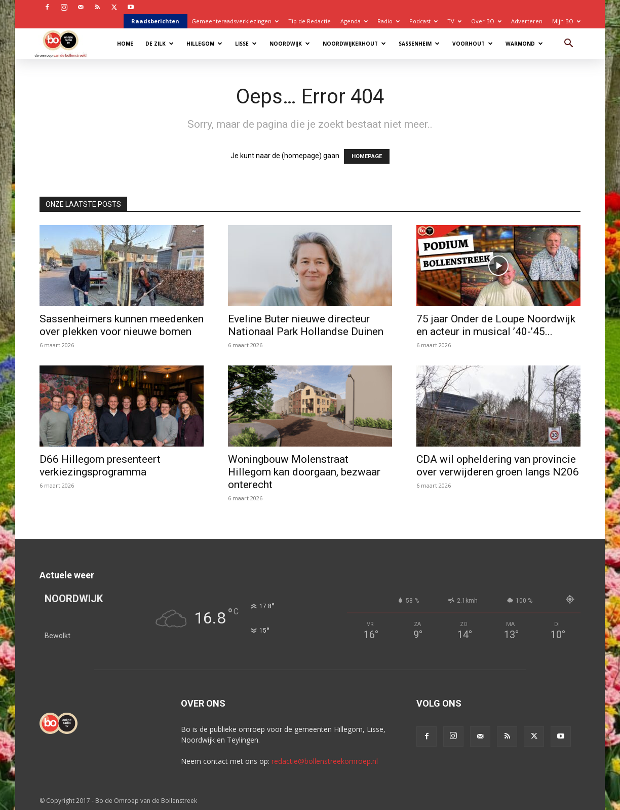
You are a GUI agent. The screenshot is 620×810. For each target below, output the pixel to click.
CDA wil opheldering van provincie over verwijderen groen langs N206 (497, 465)
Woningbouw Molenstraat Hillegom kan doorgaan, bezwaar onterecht (304, 472)
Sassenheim (419, 43)
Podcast (423, 21)
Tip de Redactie (309, 21)
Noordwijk (289, 43)
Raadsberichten (155, 21)
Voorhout (472, 43)
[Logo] (65, 43)
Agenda (354, 21)
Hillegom (204, 43)
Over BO (486, 21)
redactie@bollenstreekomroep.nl (325, 761)
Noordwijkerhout (354, 43)
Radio (388, 21)
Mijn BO (566, 21)
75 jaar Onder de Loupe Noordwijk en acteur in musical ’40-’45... (495, 325)
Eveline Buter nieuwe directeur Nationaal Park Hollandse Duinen (305, 325)
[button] (568, 44)
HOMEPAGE (367, 156)
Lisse (246, 43)
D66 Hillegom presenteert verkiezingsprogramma (100, 465)
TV (454, 21)
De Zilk (159, 43)
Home (125, 43)
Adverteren (526, 21)
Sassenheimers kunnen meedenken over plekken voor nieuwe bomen (122, 325)
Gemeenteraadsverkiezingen (235, 21)
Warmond (524, 43)
